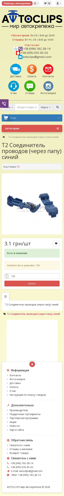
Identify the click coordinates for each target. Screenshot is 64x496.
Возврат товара (19, 453)
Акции (13, 422)
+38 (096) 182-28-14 (37, 49)
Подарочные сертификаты (25, 414)
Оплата (14, 387)
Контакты (15, 375)
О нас (13, 390)
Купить (32, 283)
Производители (19, 410)
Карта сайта (17, 429)
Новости (15, 425)
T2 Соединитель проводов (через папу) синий (33, 313)
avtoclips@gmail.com (34, 57)
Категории (32, 128)
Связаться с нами (20, 445)
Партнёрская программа (24, 418)
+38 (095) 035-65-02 (34, 53)
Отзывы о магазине (21, 449)
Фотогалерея (17, 379)
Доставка (15, 383)
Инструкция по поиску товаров (28, 394)
